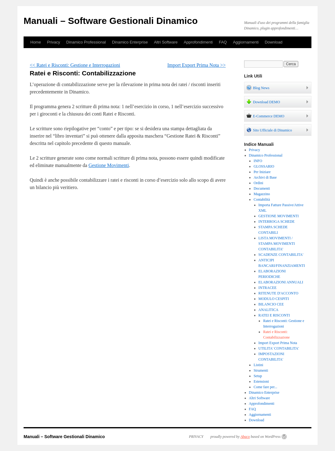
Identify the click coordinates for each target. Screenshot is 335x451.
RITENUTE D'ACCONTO (278, 293)
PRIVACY (196, 436)
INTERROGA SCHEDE (276, 221)
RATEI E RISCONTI (274, 315)
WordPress (272, 436)
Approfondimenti (198, 42)
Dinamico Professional (86, 42)
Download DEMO (263, 101)
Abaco (245, 436)
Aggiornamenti (246, 42)
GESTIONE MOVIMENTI (278, 216)
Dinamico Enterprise (130, 42)
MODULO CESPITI (273, 299)
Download (274, 42)
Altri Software (166, 42)
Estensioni (261, 381)
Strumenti (261, 370)
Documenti (262, 188)
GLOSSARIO (264, 166)
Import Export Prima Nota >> (197, 65)
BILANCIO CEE (271, 304)
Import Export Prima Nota (277, 343)
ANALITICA (268, 310)
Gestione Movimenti (108, 165)
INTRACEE (267, 288)
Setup (258, 376)
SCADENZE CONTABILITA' (280, 254)
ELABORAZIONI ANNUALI (280, 282)
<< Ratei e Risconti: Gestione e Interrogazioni (75, 65)
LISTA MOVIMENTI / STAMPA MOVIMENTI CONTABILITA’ (276, 243)
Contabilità (262, 199)
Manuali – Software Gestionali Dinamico (111, 21)
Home (35, 42)
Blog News (258, 87)
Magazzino (262, 194)
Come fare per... (265, 387)
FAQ (223, 42)
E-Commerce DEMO (265, 115)
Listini (258, 365)
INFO (258, 161)
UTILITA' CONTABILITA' (278, 348)
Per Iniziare (262, 172)
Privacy (53, 42)
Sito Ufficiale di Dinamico (269, 129)
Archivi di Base (265, 177)
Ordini (258, 183)
